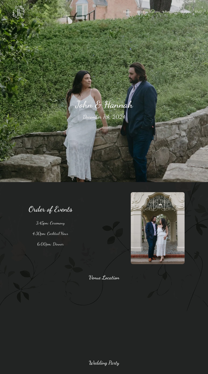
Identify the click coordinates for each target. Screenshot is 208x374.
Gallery (155, 11)
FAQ (198, 11)
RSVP (141, 11)
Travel (185, 11)
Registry (170, 11)
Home (127, 11)
